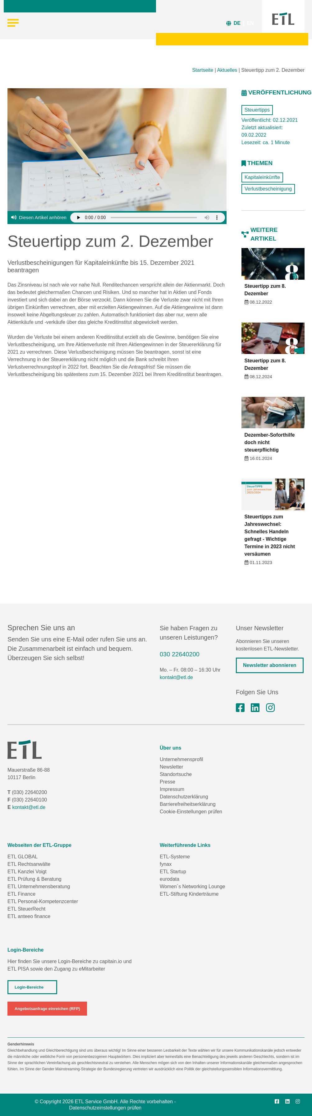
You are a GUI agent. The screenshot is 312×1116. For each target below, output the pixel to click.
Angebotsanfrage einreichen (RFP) (47, 1008)
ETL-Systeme (175, 856)
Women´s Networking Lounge (192, 886)
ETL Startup (173, 871)
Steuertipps (257, 110)
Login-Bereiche (29, 987)
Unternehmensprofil (181, 759)
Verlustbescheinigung (268, 188)
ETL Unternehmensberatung (38, 886)
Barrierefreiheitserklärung (188, 804)
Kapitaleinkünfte (262, 177)
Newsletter (171, 766)
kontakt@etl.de (176, 677)
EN (250, 23)
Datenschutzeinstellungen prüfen (105, 1107)
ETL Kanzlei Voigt (27, 871)
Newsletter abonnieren (269, 665)
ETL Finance (21, 894)
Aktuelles (227, 70)
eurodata (169, 879)
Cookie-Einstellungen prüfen (191, 811)
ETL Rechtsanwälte (28, 864)
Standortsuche (176, 774)
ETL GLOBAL (22, 856)
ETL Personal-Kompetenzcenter (42, 901)
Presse (167, 781)
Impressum (172, 789)
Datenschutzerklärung (184, 796)
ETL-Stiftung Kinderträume (189, 894)
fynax (166, 864)
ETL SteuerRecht (26, 909)
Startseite (202, 70)
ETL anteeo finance (28, 916)
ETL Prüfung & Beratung (34, 879)
